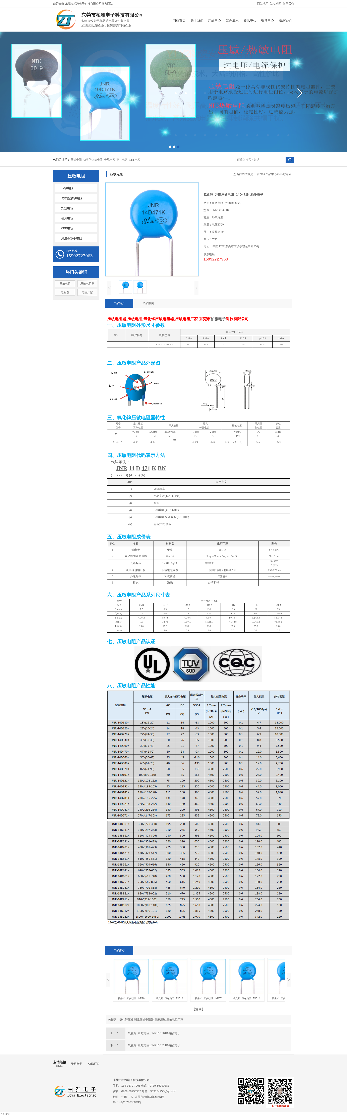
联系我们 (288, 3)
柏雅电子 (218, 319)
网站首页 (179, 20)
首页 (259, 174)
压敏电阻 (76, 159)
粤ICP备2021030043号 (127, 1102)
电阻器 (65, 292)
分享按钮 (5, 1114)
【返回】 (198, 1009)
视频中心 (267, 20)
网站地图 (262, 3)
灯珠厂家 (94, 1063)
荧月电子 (77, 1063)
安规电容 (109, 159)
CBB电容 (134, 159)
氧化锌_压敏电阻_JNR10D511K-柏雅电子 (154, 1045)
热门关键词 (76, 272)
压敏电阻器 (87, 283)
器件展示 (232, 20)
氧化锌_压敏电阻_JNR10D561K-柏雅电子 (154, 1033)
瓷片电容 (122, 159)
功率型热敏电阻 (93, 159)
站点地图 (275, 3)
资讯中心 (249, 20)
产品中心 (214, 20)
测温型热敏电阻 (71, 238)
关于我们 (196, 20)
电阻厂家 (87, 292)
